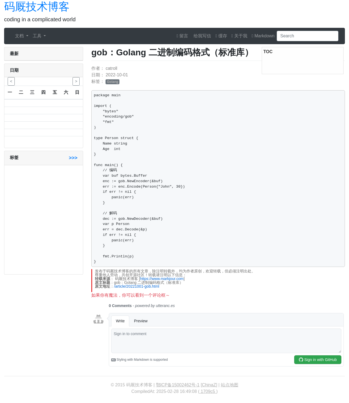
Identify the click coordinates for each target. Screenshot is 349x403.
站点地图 (229, 385)
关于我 (239, 36)
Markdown (263, 36)
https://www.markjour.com (162, 278)
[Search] (307, 36)
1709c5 (208, 391)
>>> (73, 158)
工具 (38, 36)
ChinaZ (209, 385)
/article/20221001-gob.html (136, 286)
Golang (112, 82)
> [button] (76, 81)
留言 (182, 36)
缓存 (221, 36)
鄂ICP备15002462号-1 (178, 385)
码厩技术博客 (37, 7)
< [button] (11, 81)
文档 (20, 36)
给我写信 (201, 36)
